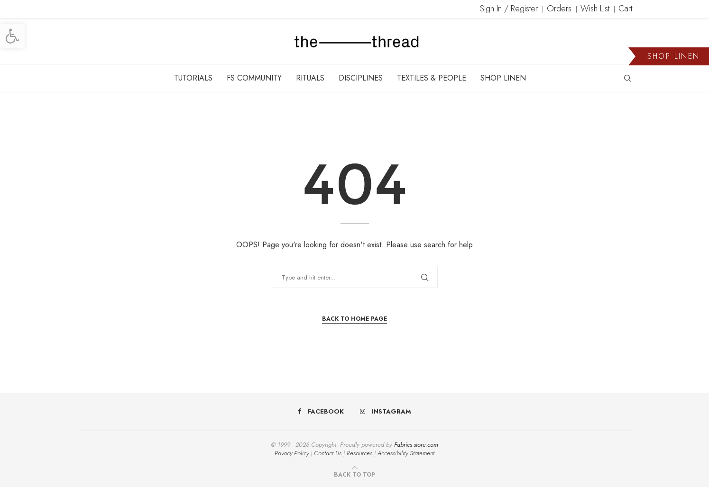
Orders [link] (559, 8)
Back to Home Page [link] (354, 319)
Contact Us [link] (327, 453)
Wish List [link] (594, 8)
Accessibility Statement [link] (406, 453)
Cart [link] (625, 8)
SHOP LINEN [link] (503, 77)
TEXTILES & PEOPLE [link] (431, 77)
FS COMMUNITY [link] (254, 77)
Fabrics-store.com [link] (416, 444)
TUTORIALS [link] (193, 77)
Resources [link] (359, 453)
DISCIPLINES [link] (361, 77)
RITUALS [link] (310, 77)
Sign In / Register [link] (509, 8)
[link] (12, 36)
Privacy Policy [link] (292, 453)
